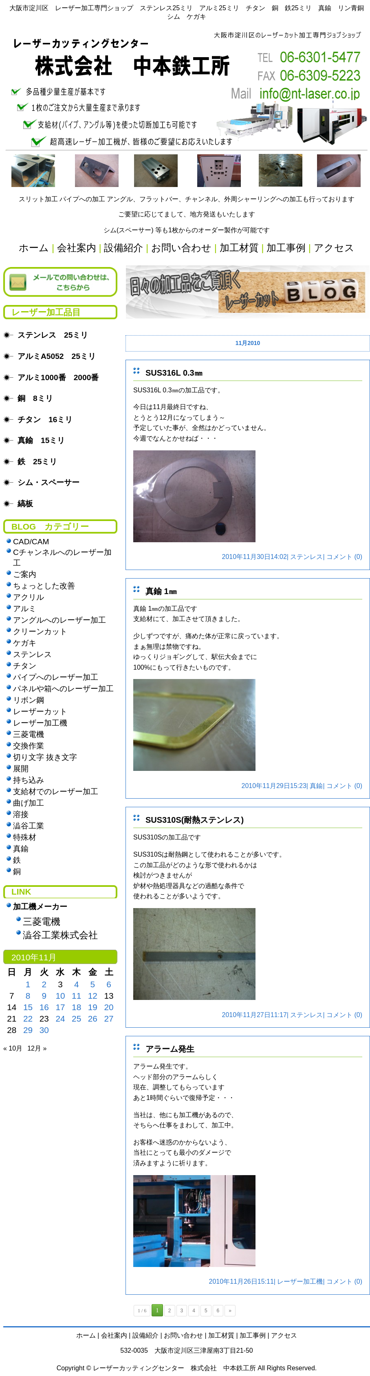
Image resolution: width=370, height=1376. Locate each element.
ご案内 (24, 574)
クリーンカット (40, 631)
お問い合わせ (183, 1335)
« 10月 (12, 1048)
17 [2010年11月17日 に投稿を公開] (60, 1007)
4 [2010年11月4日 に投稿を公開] (76, 984)
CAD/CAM (31, 541)
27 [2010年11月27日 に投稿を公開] (109, 1018)
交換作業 (28, 745)
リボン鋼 (28, 700)
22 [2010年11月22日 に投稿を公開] (28, 1018)
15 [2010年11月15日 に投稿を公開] (28, 1007)
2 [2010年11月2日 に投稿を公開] (44, 984)
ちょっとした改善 (44, 585)
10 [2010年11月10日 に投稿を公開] (60, 995)
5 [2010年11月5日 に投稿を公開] (92, 984)
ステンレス (306, 556)
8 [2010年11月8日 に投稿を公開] (28, 995)
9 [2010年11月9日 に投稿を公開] (44, 995)
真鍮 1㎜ (161, 591)
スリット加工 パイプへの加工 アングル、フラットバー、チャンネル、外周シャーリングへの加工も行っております (187, 199)
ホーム (86, 1335)
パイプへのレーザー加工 (55, 677)
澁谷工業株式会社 (60, 935)
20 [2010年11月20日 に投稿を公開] (109, 1007)
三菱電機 (28, 734)
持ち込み (28, 780)
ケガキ (24, 643)
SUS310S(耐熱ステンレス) (194, 819)
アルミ (24, 608)
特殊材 (24, 837)
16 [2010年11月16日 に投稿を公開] (44, 1007)
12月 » (36, 1048)
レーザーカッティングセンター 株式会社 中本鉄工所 (174, 1368)
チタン (24, 665)
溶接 (21, 814)
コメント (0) (344, 556)
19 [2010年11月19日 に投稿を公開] (92, 1007)
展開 (21, 768)
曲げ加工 (28, 803)
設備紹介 (145, 1335)
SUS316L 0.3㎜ (174, 372)
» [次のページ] (230, 1311)
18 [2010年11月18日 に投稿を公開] (76, 1007)
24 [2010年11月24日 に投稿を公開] (60, 1018)
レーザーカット (40, 711)
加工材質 (221, 1335)
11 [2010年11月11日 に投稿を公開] (76, 995)
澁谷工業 (28, 826)
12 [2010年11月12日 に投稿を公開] (92, 995)
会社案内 (114, 1335)
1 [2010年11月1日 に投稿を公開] (28, 984)
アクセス (284, 1335)
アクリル (28, 597)
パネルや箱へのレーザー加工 (63, 688)
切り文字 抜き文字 (45, 757)
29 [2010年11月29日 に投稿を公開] (28, 1030)
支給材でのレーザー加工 (55, 791)
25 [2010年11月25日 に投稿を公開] (76, 1018)
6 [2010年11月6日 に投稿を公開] (108, 984)
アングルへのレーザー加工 (59, 620)
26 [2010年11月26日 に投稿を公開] (92, 1018)
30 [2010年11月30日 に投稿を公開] (44, 1030)
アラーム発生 (169, 1048)
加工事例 (253, 1335)
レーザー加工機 (300, 1281)
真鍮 (316, 785)
